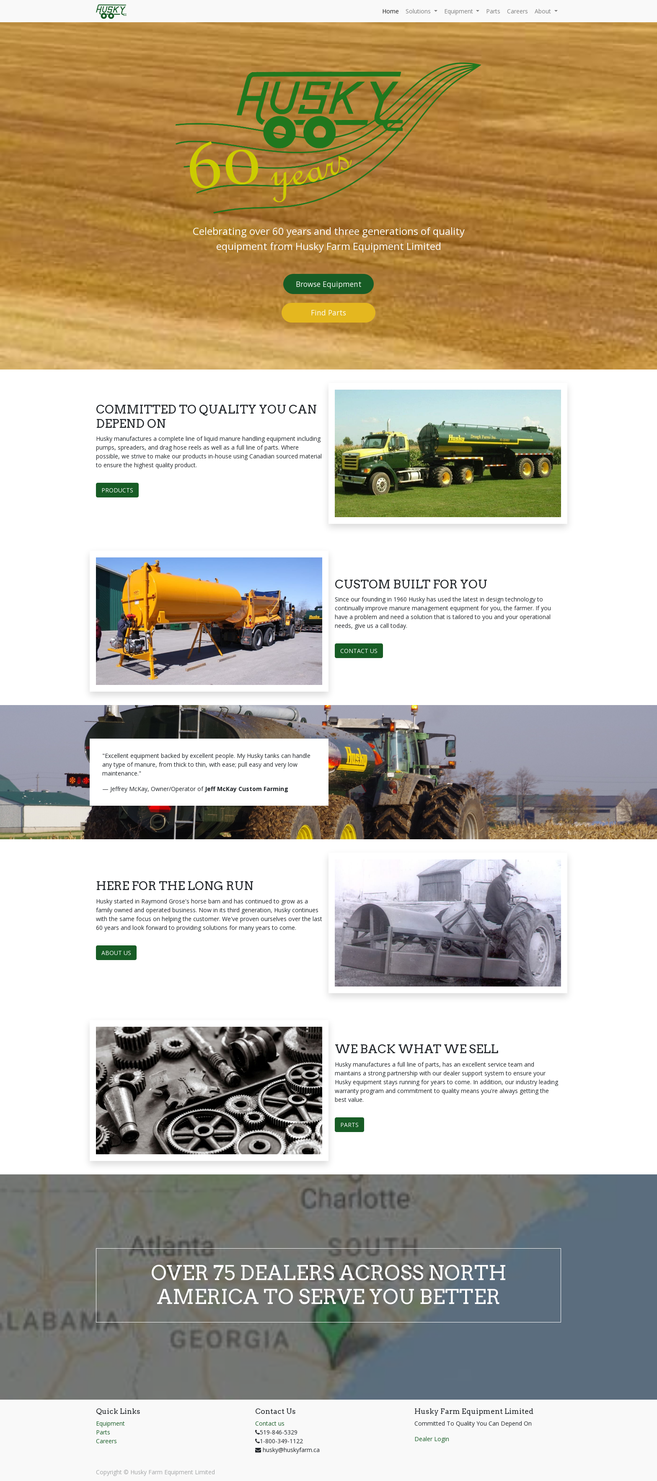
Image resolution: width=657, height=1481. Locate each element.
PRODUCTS (117, 490)
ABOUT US (116, 953)
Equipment (110, 1423)
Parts (103, 1432)
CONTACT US (359, 651)
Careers (106, 1441)
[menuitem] (390, 11)
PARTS (349, 1125)
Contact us (270, 1423)
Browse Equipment (329, 284)
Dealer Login (431, 1439)
